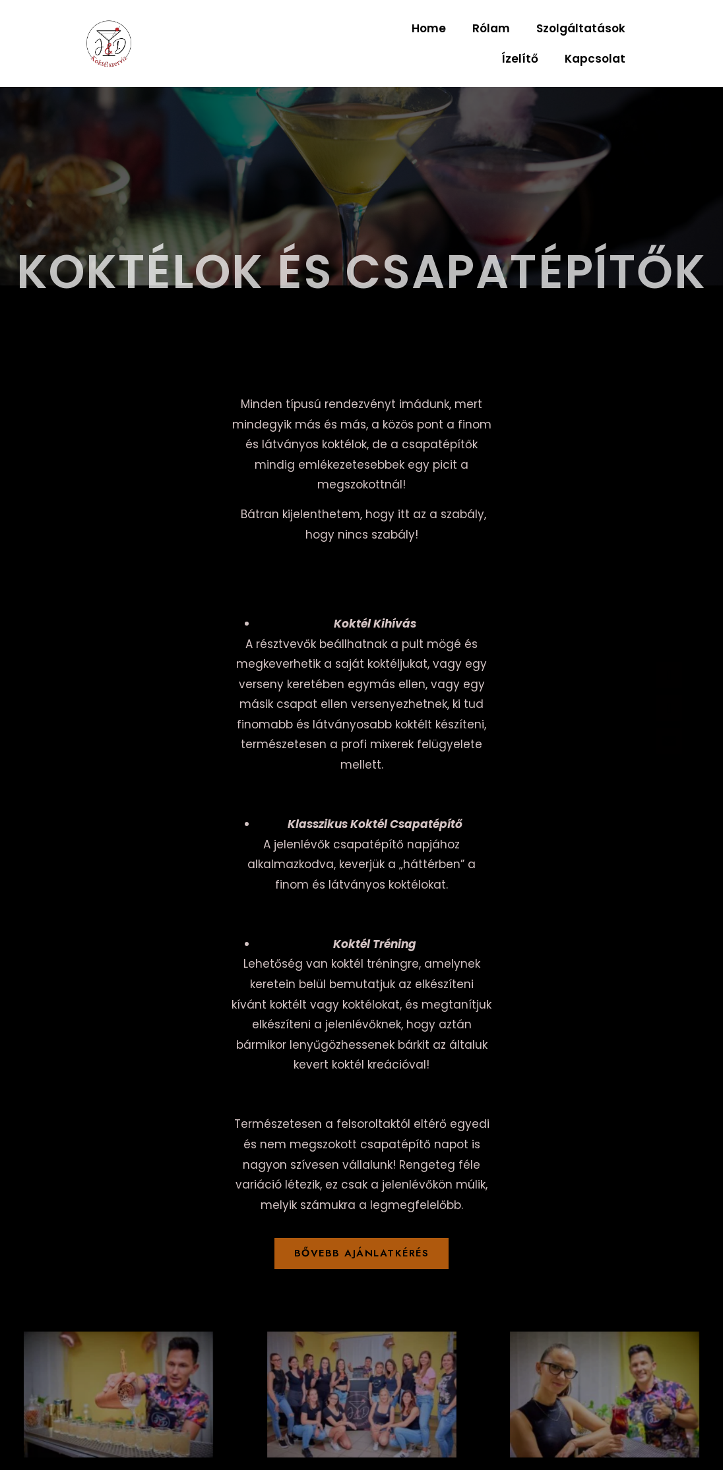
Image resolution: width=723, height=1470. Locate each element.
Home (429, 28)
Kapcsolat (595, 59)
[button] (361, 1253)
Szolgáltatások (580, 28)
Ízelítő (519, 59)
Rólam (491, 28)
